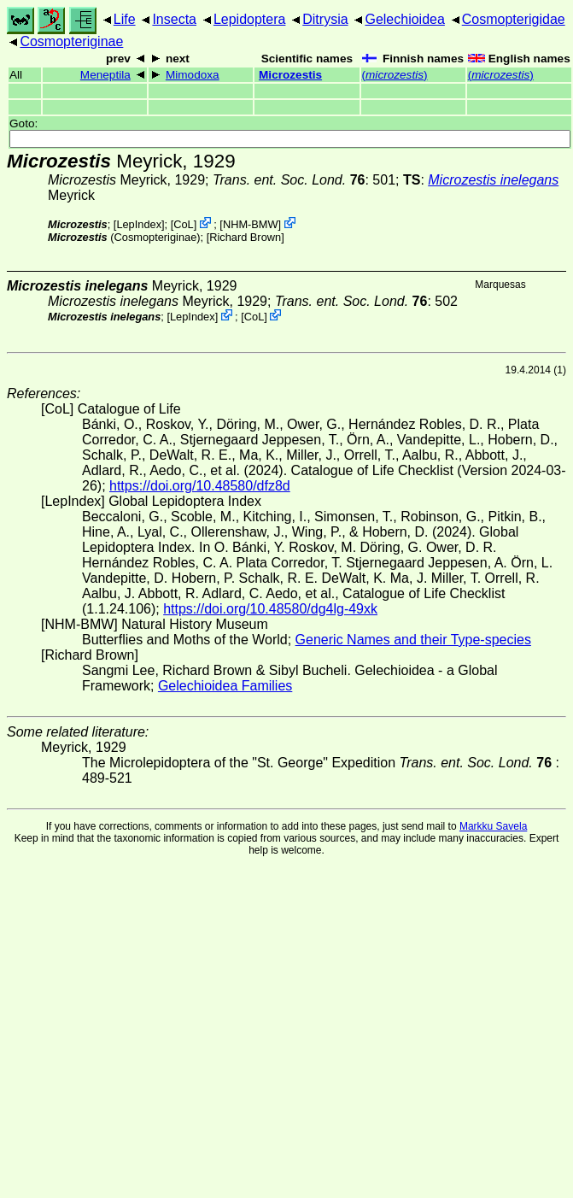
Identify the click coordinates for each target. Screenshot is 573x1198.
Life (125, 19)
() (395, 74)
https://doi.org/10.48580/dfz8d (199, 486)
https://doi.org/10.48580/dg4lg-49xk (270, 609)
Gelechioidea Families (225, 685)
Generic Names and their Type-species (413, 639)
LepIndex (138, 224)
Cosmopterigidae (513, 19)
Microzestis (290, 74)
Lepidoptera (249, 19)
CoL (183, 224)
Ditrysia (325, 19)
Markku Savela (493, 826)
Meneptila (105, 74)
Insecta (174, 19)
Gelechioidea (404, 19)
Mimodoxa (192, 74)
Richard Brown (245, 237)
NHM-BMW (250, 224)
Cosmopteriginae (71, 41)
